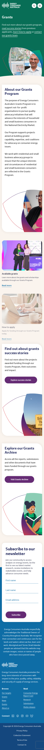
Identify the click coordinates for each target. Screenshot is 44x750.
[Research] (32, 699)
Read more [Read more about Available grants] (6, 288)
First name (11, 580)
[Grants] (11, 696)
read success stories (11, 28)
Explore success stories (21, 380)
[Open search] (34, 5)
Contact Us (22, 745)
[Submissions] (32, 703)
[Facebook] (17, 715)
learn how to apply (22, 31)
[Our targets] (11, 693)
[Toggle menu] (39, 5)
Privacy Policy (22, 730)
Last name (11, 590)
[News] (11, 700)
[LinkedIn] (12, 715)
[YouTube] (27, 715)
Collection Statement (22, 735)
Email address (12, 599)
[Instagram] (22, 715)
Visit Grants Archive (19, 479)
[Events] (11, 704)
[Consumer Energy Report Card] (32, 694)
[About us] (11, 708)
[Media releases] (32, 707)
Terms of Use (22, 740)
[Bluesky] (31, 715)
